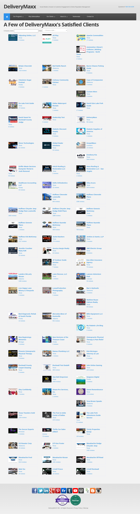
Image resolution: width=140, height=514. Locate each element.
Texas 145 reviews (54, 416)
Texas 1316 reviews (20, 68)
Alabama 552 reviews (54, 317)
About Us (63, 16)
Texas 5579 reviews (85, 185)
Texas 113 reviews (89, 391)
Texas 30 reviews (16, 471)
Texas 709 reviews (88, 226)
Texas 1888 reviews (56, 211)
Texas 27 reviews (21, 105)
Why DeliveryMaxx (34, 16)
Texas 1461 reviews (55, 459)
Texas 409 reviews (54, 226)
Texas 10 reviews (55, 250)
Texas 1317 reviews (22, 239)
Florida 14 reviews (22, 317)
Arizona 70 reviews (53, 432)
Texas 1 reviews (54, 106)
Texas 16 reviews (52, 471)
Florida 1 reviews (55, 340)
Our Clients (50, 16)
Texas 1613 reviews (20, 459)
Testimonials (76, 16)
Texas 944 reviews (54, 197)
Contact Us (90, 16)
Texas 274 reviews (53, 239)
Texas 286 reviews (55, 367)
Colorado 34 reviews (88, 277)
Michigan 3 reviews (19, 340)
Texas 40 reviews (87, 303)
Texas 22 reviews (20, 251)
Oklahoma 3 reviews (87, 290)
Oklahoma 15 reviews (20, 445)
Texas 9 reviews (22, 37)
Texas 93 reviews (22, 171)
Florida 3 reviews (87, 380)
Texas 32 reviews (55, 185)
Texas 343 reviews (89, 367)
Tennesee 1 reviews (21, 431)
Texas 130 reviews (88, 432)
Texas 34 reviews (52, 146)
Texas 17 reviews (89, 37)
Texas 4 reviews (89, 327)
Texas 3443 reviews (86, 157)
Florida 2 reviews (19, 83)
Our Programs (17, 16)
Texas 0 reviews (54, 132)
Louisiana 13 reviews (86, 145)
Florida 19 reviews (22, 186)
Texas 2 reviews (89, 53)
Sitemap (85, 508)
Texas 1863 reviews (22, 211)
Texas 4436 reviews (55, 379)
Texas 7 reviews (54, 263)
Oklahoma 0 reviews (89, 82)
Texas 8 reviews (20, 122)
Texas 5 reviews (50, 38)
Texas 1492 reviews (88, 446)
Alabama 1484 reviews (20, 277)
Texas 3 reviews (53, 119)
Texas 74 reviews (89, 263)
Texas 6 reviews (89, 251)
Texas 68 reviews (86, 119)
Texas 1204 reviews (21, 415)
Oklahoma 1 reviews (54, 68)
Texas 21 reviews (21, 145)
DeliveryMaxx (20, 6)
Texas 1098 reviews (88, 197)
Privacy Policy (78, 508)
